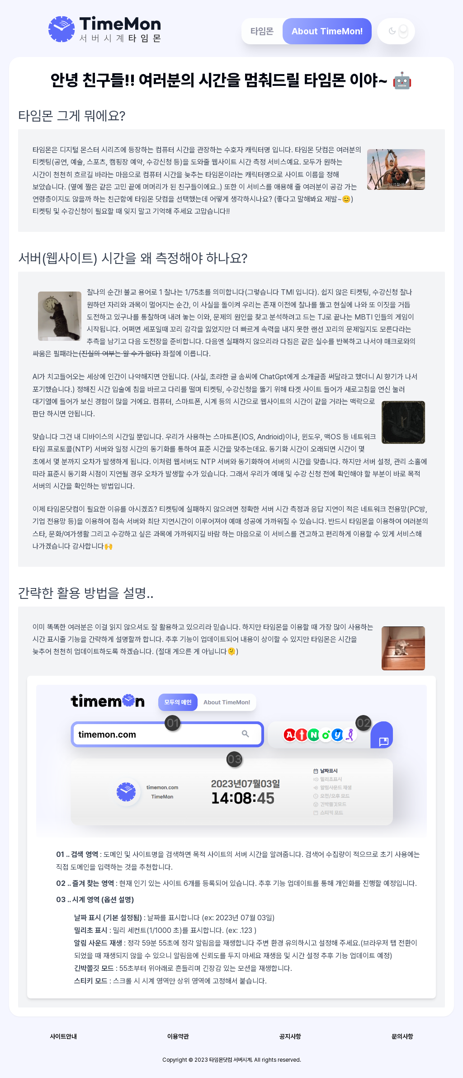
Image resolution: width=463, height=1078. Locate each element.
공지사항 (290, 1036)
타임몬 (262, 31)
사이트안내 (63, 1036)
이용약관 (178, 1036)
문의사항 (402, 1036)
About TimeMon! (327, 31)
